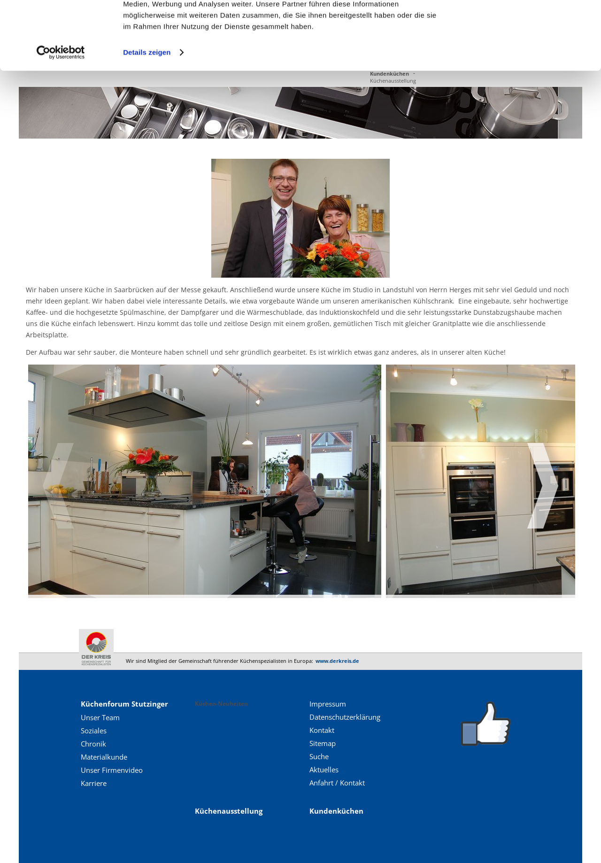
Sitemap (322, 743)
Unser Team (100, 717)
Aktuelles (324, 769)
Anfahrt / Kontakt (337, 782)
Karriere (94, 783)
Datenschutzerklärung (344, 717)
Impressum (327, 703)
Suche (319, 756)
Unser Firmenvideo (112, 770)
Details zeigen (146, 116)
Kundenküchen (336, 811)
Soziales (94, 730)
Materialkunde (104, 757)
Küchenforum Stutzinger (124, 703)
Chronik (93, 743)
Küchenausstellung (228, 811)
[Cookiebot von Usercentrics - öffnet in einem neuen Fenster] (61, 116)
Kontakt (321, 730)
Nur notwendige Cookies (522, 51)
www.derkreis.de (337, 660)
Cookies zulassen (522, 23)
